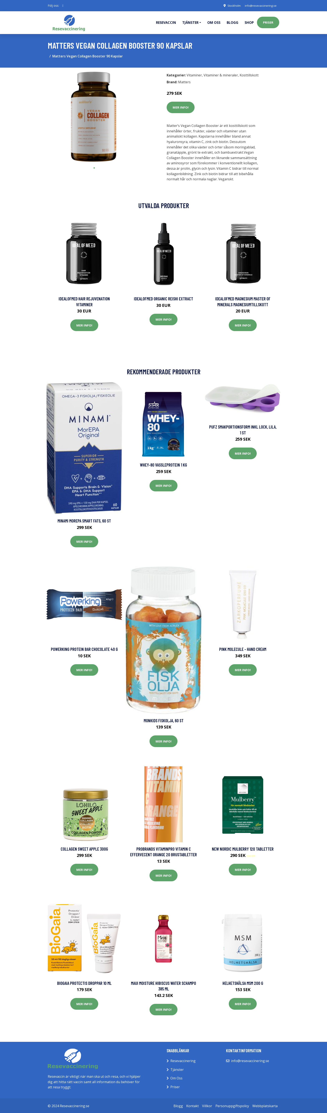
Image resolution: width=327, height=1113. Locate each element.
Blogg (232, 22)
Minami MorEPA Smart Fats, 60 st (84, 520)
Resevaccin (166, 22)
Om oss (213, 22)
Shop (249, 22)
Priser (268, 22)
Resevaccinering (183, 1060)
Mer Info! (181, 107)
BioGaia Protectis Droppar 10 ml (84, 982)
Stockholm (231, 6)
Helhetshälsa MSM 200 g (243, 982)
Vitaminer (194, 74)
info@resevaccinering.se (259, 6)
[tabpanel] (94, 116)
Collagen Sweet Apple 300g (84, 848)
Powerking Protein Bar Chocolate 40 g (84, 648)
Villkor (207, 1105)
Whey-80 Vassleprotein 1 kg (163, 464)
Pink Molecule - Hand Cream (242, 648)
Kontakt (192, 1105)
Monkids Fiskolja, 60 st (164, 719)
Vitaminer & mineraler (221, 74)
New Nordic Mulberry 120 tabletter (243, 848)
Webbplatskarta (265, 1105)
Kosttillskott (249, 74)
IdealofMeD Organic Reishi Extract (163, 298)
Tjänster (177, 1069)
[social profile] (63, 6)
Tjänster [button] (190, 22)
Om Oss (176, 1077)
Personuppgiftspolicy (232, 1105)
